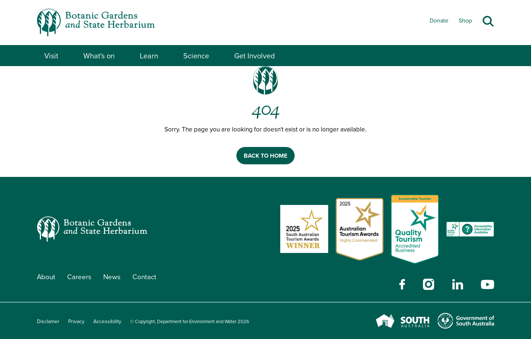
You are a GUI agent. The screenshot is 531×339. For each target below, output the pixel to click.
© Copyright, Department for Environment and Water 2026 (196, 321)
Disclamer (48, 321)
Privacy (76, 321)
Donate (439, 20)
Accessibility (107, 321)
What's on (99, 56)
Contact (148, 276)
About (46, 276)
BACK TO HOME (265, 155)
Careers (81, 276)
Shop (465, 20)
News (115, 276)
